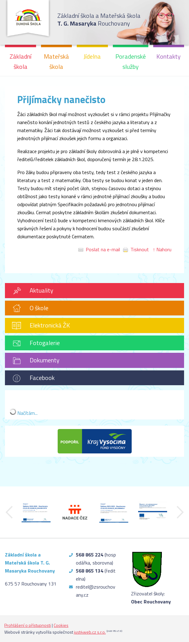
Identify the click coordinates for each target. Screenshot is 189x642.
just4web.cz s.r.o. (90, 632)
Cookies (61, 625)
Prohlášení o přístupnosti (27, 625)
